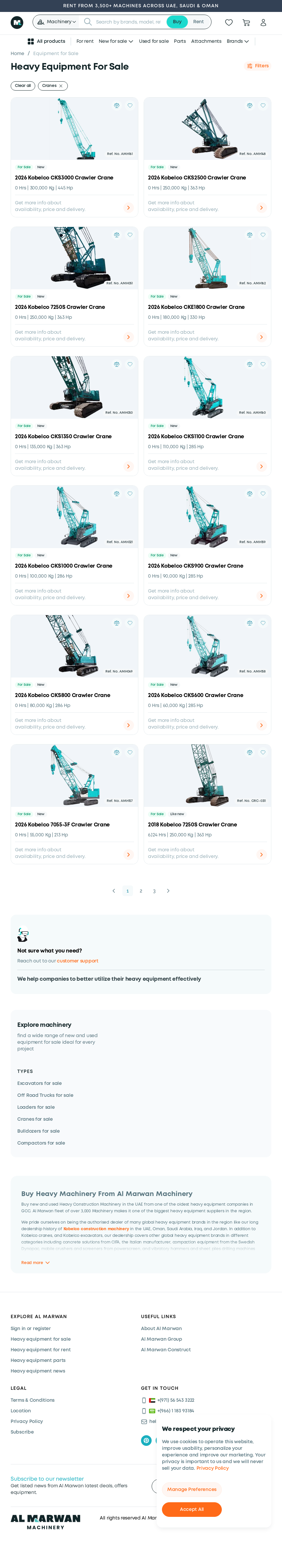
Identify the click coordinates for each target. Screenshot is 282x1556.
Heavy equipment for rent (40, 1350)
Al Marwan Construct (166, 1350)
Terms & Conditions (33, 1400)
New (41, 167)
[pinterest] (146, 1440)
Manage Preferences (191, 1490)
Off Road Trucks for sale (45, 1095)
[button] (56, 22)
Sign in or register (31, 1329)
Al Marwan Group (161, 1339)
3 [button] (154, 890)
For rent (85, 41)
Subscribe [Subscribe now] (22, 1432)
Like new (177, 814)
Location (21, 1411)
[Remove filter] (61, 86)
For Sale (24, 167)
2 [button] (141, 890)
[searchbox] (129, 22)
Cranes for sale (35, 1119)
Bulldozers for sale (38, 1131)
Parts (180, 41)
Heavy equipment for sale (40, 1339)
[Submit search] (88, 22)
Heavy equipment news (38, 1371)
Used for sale (154, 41)
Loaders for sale (36, 1107)
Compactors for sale (41, 1143)
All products (46, 41)
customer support (77, 961)
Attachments (206, 41)
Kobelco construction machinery (96, 1229)
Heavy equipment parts (38, 1361)
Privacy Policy (213, 1468)
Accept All (192, 1510)
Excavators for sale (39, 1084)
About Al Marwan (161, 1329)
